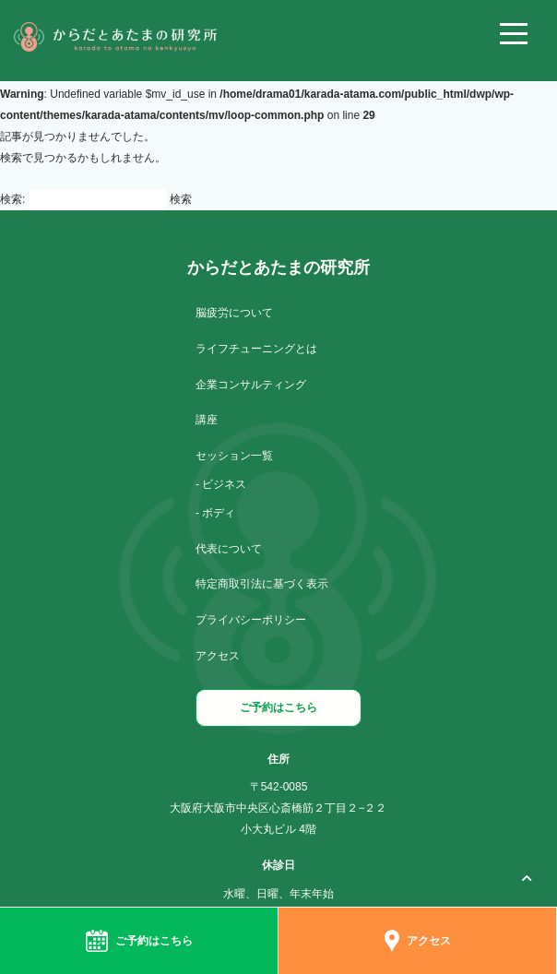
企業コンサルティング (251, 384)
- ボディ (215, 512)
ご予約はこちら (278, 707)
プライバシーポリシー (251, 619)
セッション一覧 (234, 455)
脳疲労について (234, 312)
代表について (229, 548)
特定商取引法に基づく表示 (262, 583)
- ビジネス (221, 484)
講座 (207, 419)
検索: (12, 199)
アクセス (218, 655)
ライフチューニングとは (256, 348)
